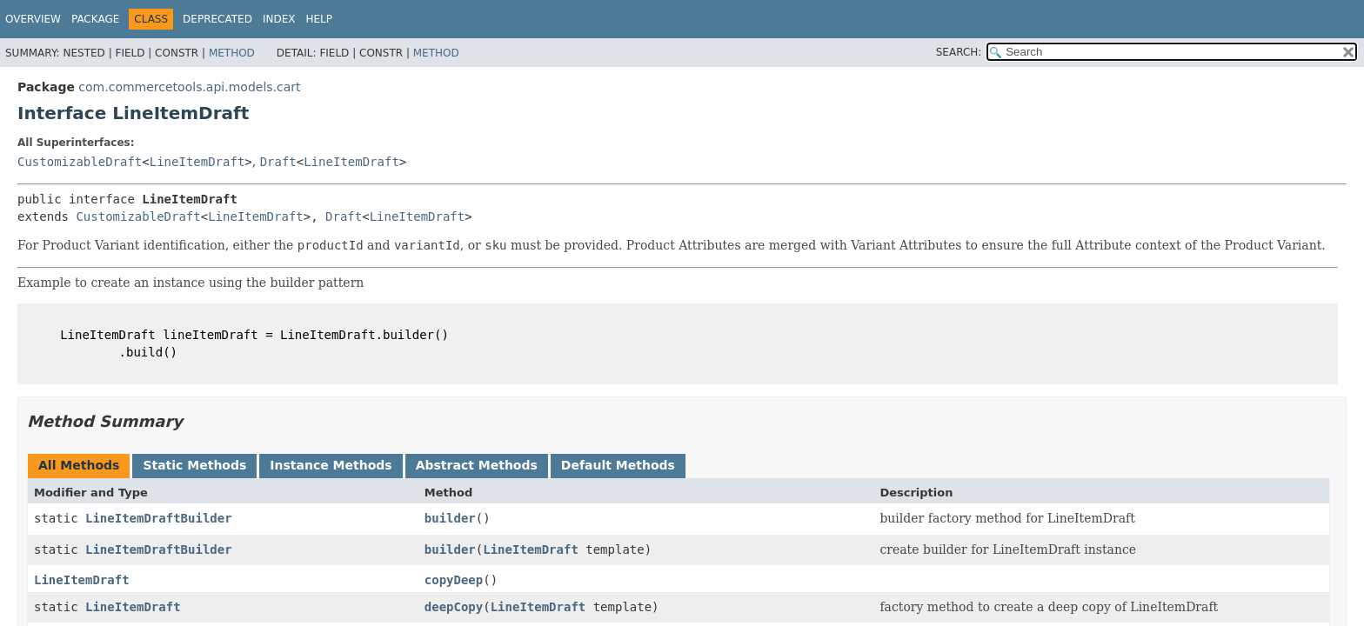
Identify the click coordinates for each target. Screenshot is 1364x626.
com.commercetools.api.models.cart (189, 87)
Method (232, 53)
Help (318, 19)
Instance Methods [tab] (330, 465)
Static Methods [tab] (194, 465)
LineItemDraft (197, 162)
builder (450, 518)
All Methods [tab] (78, 465)
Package (95, 19)
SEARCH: (959, 52)
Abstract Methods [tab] (477, 465)
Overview (33, 19)
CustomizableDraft (79, 162)
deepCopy (454, 607)
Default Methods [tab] (618, 465)
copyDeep (454, 580)
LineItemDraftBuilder (158, 518)
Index (279, 19)
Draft (278, 162)
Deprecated (217, 19)
